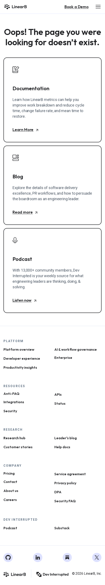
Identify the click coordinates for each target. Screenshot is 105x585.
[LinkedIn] (37, 557)
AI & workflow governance (75, 349)
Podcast (10, 528)
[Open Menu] (98, 6)
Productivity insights (20, 367)
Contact (10, 482)
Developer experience (21, 358)
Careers (10, 500)
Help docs (62, 447)
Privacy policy (65, 483)
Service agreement (70, 474)
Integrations (13, 402)
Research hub (14, 438)
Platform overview (18, 349)
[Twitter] (97, 557)
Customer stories (18, 447)
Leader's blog (65, 438)
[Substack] (67, 557)
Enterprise (63, 358)
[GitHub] (8, 557)
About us (10, 491)
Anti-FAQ (11, 394)
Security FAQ (65, 501)
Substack (62, 528)
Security (10, 411)
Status (60, 403)
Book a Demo (76, 7)
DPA (57, 492)
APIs (58, 394)
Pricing (9, 473)
